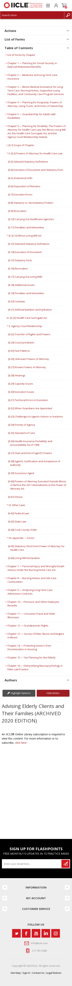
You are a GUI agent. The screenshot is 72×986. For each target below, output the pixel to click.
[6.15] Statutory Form (20, 260)
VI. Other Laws (17, 505)
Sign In (26, 973)
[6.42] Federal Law (18, 513)
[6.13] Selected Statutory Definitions (29, 244)
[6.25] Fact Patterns (19, 350)
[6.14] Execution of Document (25, 252)
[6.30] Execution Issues (21, 392)
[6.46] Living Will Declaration (24, 558)
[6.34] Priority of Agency (21, 424)
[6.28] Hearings (16, 375)
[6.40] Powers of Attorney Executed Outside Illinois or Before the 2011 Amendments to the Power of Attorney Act (37, 485)
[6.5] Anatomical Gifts (20, 178)
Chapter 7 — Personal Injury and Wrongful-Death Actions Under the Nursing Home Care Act (35, 568)
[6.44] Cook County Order (22, 529)
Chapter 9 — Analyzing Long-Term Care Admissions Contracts (30, 591)
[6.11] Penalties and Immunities (26, 227)
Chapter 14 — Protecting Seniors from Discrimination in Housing (29, 647)
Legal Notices (53, 973)
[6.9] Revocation (17, 211)
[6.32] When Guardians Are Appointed (30, 408)
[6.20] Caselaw (16, 301)
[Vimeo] (45, 933)
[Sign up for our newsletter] (31, 864)
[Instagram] (55, 933)
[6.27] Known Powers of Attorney (27, 367)
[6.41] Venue (15, 497)
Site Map (16, 973)
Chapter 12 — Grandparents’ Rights (27, 625)
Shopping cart (64, 6)
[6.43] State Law (17, 521)
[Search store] (32, 15)
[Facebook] (26, 933)
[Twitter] (16, 933)
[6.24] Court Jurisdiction (21, 342)
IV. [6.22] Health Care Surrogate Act (27, 318)
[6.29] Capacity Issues (20, 383)
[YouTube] (36, 933)
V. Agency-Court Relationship (25, 326)
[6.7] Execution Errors (20, 194)
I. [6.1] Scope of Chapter (20, 145)
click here (20, 742)
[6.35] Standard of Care (21, 433)
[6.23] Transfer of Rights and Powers (29, 334)
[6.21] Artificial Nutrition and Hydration (30, 309)
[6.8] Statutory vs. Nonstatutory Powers (30, 202)
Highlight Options (21, 693)
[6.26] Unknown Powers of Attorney (28, 359)
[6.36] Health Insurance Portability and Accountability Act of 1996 (30, 443)
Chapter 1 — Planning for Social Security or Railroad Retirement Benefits (32, 64)
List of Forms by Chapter (21, 55)
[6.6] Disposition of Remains (24, 186)
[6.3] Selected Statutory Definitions (28, 161)
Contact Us (38, 973)
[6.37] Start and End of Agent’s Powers (30, 453)
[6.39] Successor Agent (21, 473)
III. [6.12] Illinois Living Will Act (25, 235)
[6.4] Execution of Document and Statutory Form (35, 170)
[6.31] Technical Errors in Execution (28, 400)
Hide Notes (53, 693)
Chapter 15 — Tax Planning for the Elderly (31, 657)
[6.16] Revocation (18, 268)
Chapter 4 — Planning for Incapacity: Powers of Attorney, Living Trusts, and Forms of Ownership (35, 104)
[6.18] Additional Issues (21, 285)
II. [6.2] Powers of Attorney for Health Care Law (35, 153)
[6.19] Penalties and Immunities (26, 293)
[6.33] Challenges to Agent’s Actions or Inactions (35, 416)
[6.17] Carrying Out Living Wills (25, 276)
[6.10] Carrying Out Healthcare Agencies (31, 219)
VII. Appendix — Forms (21, 538)
